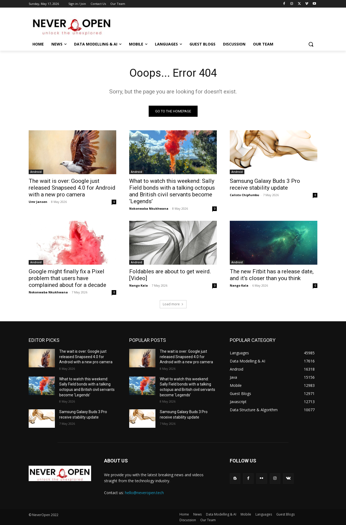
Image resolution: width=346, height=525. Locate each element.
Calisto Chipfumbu (244, 195)
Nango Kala (138, 285)
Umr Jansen (38, 202)
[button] (310, 44)
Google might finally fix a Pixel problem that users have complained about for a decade (67, 278)
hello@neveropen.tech (144, 492)
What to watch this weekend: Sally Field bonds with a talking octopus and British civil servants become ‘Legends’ (172, 191)
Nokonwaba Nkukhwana (148, 208)
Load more (173, 304)
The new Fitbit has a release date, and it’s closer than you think (272, 274)
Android (36, 172)
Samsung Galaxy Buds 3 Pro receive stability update (265, 184)
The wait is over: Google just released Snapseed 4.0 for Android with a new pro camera (72, 188)
